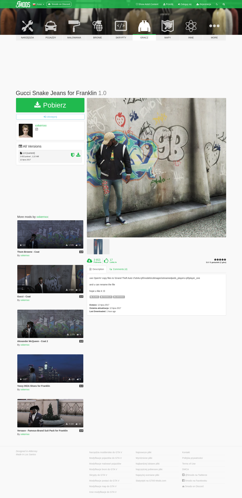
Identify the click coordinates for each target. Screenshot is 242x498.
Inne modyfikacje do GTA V (103, 492)
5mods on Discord (193, 486)
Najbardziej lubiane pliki (148, 463)
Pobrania (97, 262)
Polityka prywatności (192, 458)
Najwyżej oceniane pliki (147, 475)
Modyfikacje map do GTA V (103, 486)
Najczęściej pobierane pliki (149, 469)
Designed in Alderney (27, 451)
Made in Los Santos (26, 454)
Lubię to (113, 262)
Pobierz (50, 105)
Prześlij (168, 4)
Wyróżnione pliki (144, 458)
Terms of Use (188, 463)
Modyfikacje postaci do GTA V (104, 480)
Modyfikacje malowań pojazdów (105, 463)
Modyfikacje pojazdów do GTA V (105, 458)
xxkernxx (41, 125)
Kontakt (186, 452)
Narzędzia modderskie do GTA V (105, 452)
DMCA (185, 469)
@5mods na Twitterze (194, 475)
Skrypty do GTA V (98, 475)
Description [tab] (96, 269)
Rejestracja (204, 4)
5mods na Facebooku (194, 480)
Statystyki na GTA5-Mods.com (151, 480)
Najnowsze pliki (143, 452)
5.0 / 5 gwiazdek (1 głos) (216, 262)
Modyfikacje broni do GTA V (103, 469)
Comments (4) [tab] (118, 269)
